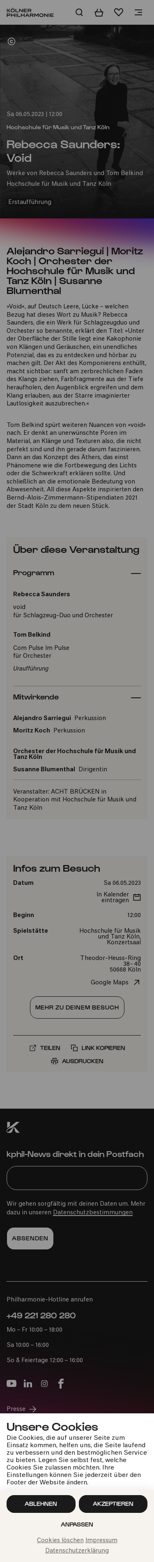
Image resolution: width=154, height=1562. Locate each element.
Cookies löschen (60, 1541)
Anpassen (77, 1524)
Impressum (101, 1541)
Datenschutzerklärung (77, 1551)
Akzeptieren (113, 1503)
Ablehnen (41, 1503)
